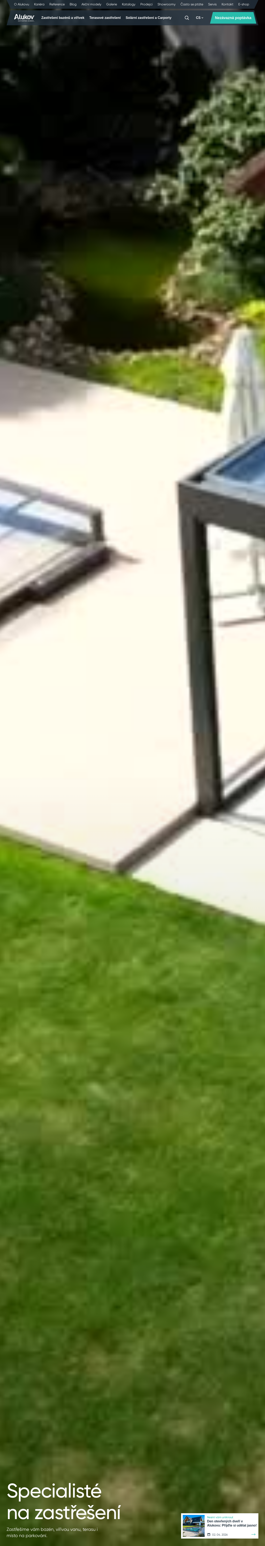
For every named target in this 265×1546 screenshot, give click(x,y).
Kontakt (227, 4)
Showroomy (166, 4)
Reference (57, 4)
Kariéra (39, 4)
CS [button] (199, 17)
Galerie (111, 4)
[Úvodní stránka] (24, 18)
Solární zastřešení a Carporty (148, 17)
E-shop (243, 4)
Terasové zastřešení (105, 17)
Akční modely (91, 4)
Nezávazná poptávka (233, 18)
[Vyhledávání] (186, 17)
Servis (212, 4)
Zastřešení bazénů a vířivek (62, 17)
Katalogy (128, 4)
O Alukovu (21, 4)
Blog (73, 4)
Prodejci (146, 4)
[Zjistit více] (253, 1534)
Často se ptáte (191, 4)
